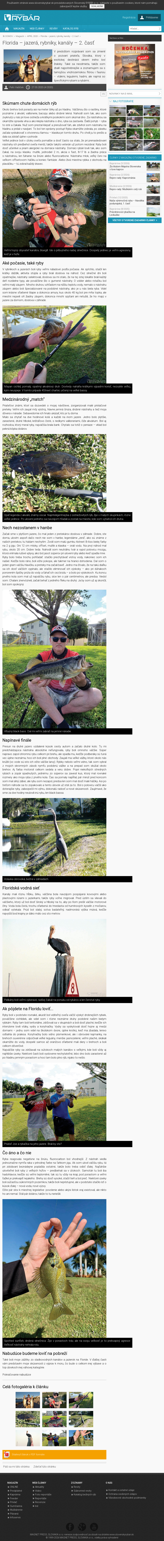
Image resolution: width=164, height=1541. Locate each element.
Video (38, 1490)
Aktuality (39, 1486)
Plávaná (14, 1513)
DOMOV (9, 36)
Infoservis (15, 1517)
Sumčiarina (16, 1506)
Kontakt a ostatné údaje (121, 1490)
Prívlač (13, 1502)
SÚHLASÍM (97, 6)
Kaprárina (15, 1494)
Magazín (20, 36)
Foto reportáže (43, 1494)
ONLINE (14, 1486)
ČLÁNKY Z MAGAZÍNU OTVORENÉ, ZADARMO (133, 157)
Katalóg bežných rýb (85, 1494)
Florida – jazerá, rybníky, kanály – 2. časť (60, 36)
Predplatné (16, 1490)
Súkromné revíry (82, 1490)
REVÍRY (54, 28)
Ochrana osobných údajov (122, 1494)
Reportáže (40, 1498)
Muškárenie (16, 1509)
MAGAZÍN (19, 28)
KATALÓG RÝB (70, 28)
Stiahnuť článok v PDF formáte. (28, 1454)
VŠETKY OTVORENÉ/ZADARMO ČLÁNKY (135, 220)
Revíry (77, 1486)
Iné (36, 1506)
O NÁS (109, 1482)
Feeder (14, 1498)
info (103, 94)
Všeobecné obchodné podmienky (127, 1497)
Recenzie (40, 1502)
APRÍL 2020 (32, 36)
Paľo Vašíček (17, 87)
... (84, 28)
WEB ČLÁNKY (37, 28)
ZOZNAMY (76, 1482)
